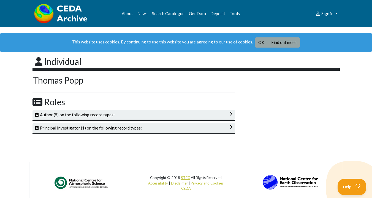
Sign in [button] (324, 13)
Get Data (197, 13)
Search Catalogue (168, 13)
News (142, 13)
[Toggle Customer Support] (352, 187)
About (127, 13)
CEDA (186, 188)
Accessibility (158, 183)
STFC (185, 177)
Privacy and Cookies (207, 183)
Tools (235, 13)
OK (261, 42)
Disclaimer (179, 183)
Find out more (284, 42)
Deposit (217, 13)
